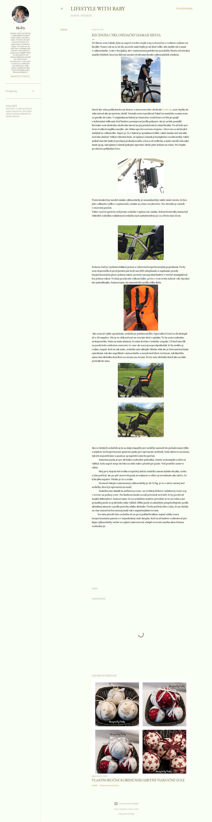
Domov (75, 15)
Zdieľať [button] (63, 29)
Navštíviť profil (20, 76)
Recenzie (86, 15)
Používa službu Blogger (126, 803)
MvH (137, 809)
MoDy (20, 28)
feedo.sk (166, 109)
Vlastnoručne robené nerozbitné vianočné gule (138, 780)
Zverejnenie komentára (109, 785)
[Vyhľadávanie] (184, 8)
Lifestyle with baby (98, 8)
